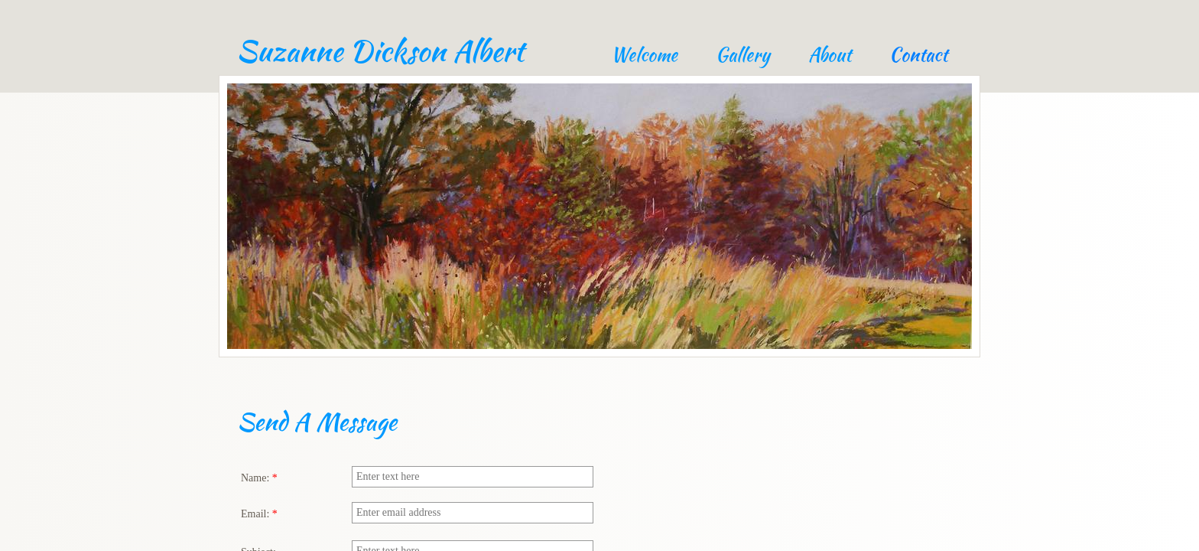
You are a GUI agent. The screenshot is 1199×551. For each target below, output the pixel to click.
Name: (259, 478)
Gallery (743, 54)
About (829, 54)
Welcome (644, 54)
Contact (918, 54)
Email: (259, 514)
